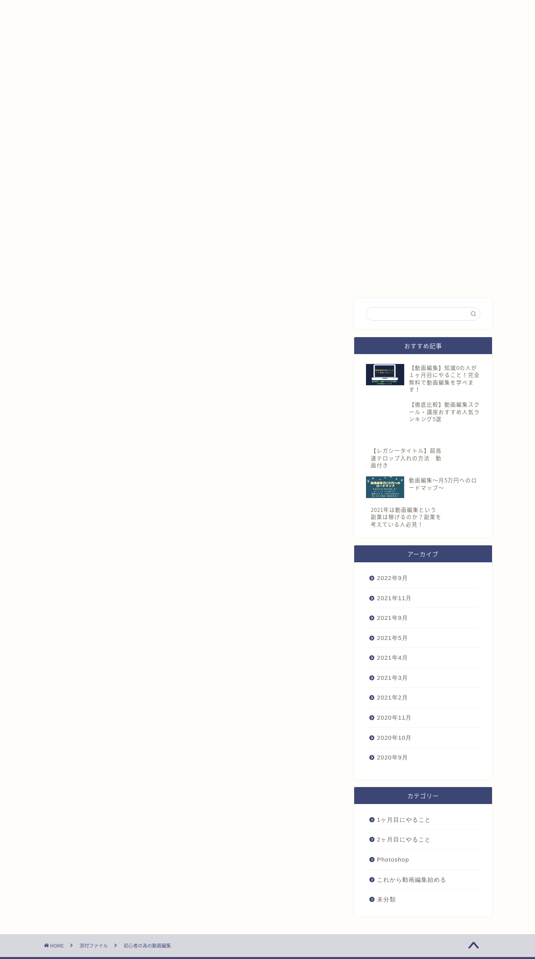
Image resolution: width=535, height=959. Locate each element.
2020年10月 (394, 721)
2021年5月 (392, 621)
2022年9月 (392, 561)
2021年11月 (394, 581)
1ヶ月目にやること (404, 803)
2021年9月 (392, 601)
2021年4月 (392, 641)
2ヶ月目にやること (404, 823)
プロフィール (113, 11)
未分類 (386, 883)
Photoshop (393, 843)
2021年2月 (392, 681)
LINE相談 (166, 11)
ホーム (63, 11)
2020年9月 (392, 741)
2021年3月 (392, 661)
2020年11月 (394, 701)
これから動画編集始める (411, 863)
